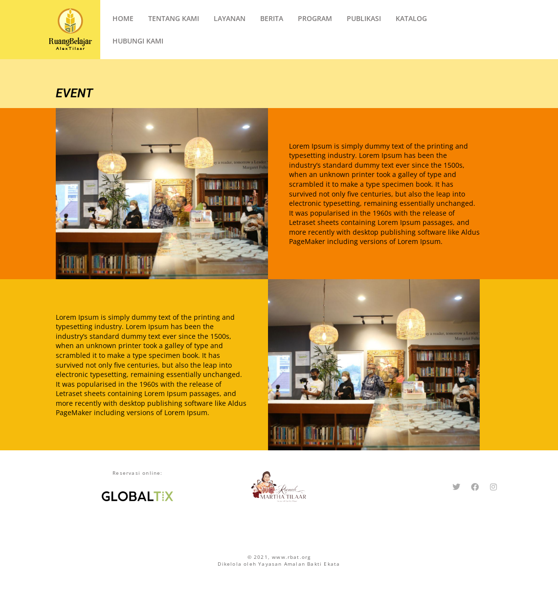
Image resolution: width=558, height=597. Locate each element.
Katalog (411, 18)
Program (315, 18)
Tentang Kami (173, 18)
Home (123, 18)
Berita (271, 18)
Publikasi (364, 18)
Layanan (230, 18)
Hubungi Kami (137, 40)
